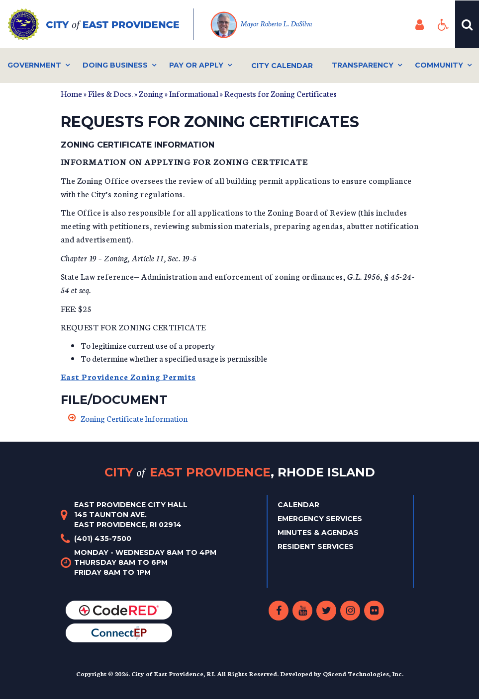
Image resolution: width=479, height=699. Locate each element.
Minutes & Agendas (318, 532)
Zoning (151, 93)
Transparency (362, 65)
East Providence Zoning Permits (128, 376)
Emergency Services (320, 518)
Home (71, 93)
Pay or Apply (196, 65)
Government (34, 65)
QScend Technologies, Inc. (363, 673)
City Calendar (282, 65)
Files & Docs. (110, 93)
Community (439, 65)
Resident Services (316, 546)
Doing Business (115, 65)
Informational (193, 93)
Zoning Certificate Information (134, 418)
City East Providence (239, 472)
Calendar (298, 504)
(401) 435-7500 (102, 538)
